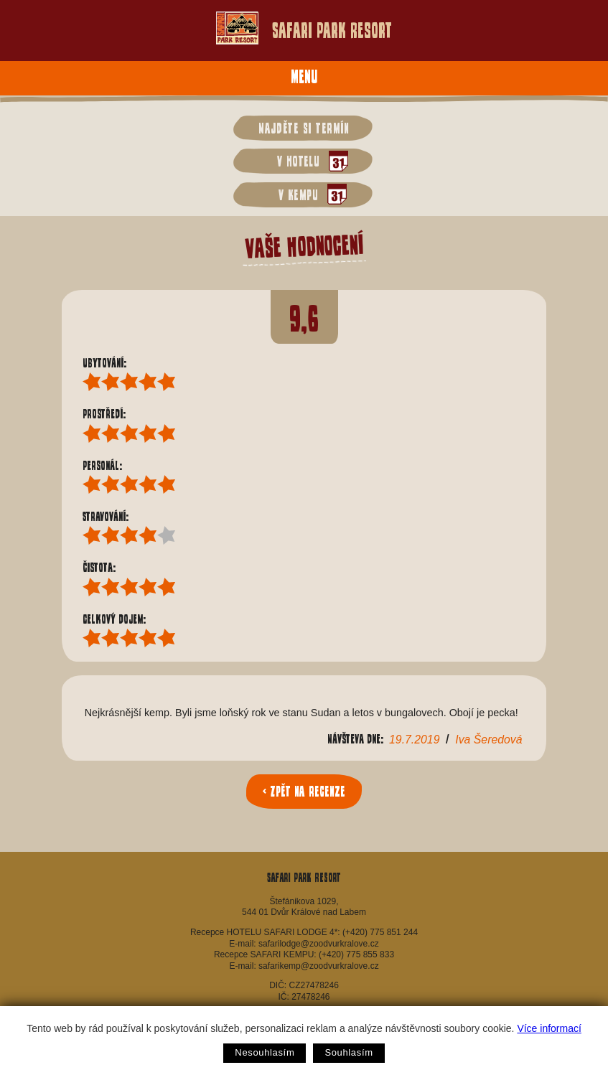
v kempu (309, 194)
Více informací (549, 1028)
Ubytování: (107, 362)
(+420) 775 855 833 (356, 954)
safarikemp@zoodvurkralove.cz (318, 966)
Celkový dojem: (117, 618)
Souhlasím (348, 1052)
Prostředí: (107, 413)
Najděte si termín (304, 127)
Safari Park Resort (304, 27)
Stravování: (108, 516)
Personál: (105, 465)
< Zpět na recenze (304, 790)
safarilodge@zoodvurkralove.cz (318, 944)
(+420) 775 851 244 (380, 932)
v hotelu (309, 161)
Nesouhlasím (264, 1052)
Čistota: (102, 567)
